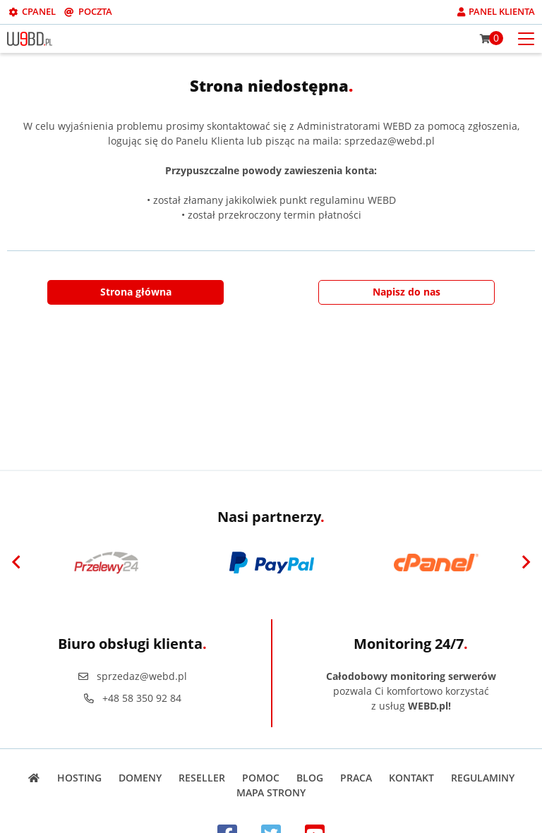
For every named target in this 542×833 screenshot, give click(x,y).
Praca (356, 777)
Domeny (140, 777)
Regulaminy (482, 777)
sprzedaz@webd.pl (132, 676)
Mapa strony (271, 792)
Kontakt (411, 777)
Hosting (79, 777)
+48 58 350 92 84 (132, 698)
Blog (309, 777)
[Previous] (16, 563)
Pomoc (260, 777)
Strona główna (135, 291)
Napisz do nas (406, 291)
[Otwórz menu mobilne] (526, 37)
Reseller (202, 777)
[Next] (526, 563)
